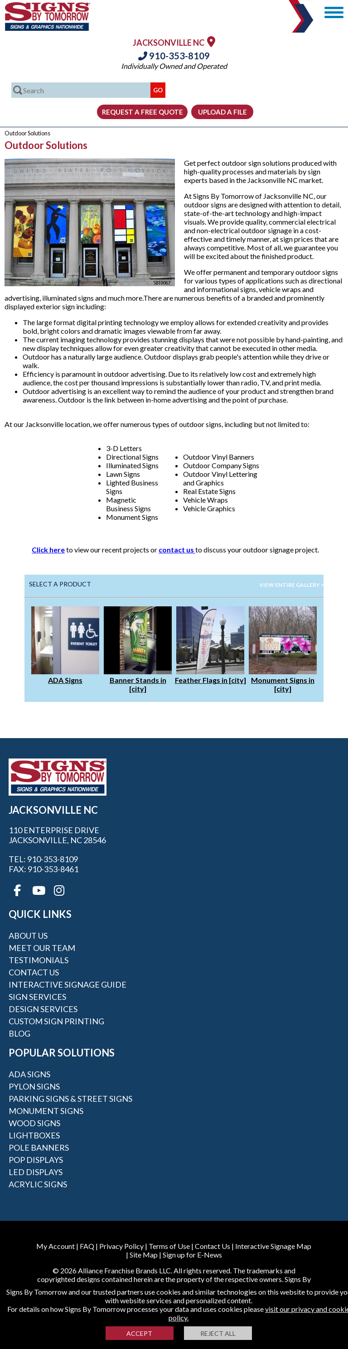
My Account (55, 1246)
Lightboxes (34, 1135)
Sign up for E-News (192, 1254)
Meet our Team (42, 948)
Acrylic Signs (38, 1184)
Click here (48, 549)
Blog (19, 1033)
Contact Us (34, 972)
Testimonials (38, 960)
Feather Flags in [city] (210, 680)
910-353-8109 (174, 55)
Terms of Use (169, 1246)
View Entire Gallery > (291, 584)
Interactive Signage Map (273, 1246)
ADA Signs (65, 680)
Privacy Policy (121, 1246)
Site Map (144, 1254)
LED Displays (36, 1172)
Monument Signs (46, 1111)
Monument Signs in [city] (282, 684)
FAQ (87, 1246)
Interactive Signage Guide (67, 984)
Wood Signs (34, 1123)
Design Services (43, 1009)
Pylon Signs (34, 1086)
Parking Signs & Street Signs (70, 1099)
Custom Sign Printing (56, 1021)
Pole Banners (39, 1147)
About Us (28, 936)
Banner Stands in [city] (138, 684)
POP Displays (36, 1160)
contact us (177, 549)
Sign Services (37, 997)
